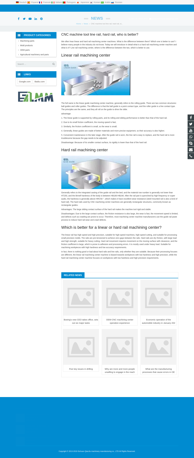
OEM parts (25, 65)
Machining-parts (27, 56)
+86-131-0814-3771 (26, 8)
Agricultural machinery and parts (34, 69)
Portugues (69, 2)
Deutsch (21, 2)
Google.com (25, 96)
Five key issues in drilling (81, 383)
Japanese (83, 2)
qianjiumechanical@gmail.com (51, 8)
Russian (116, 2)
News (97, 33)
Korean (95, 2)
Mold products (26, 60)
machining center (99, 56)
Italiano (57, 2)
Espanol (33, 2)
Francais (45, 2)
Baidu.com (39, 96)
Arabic (106, 2)
